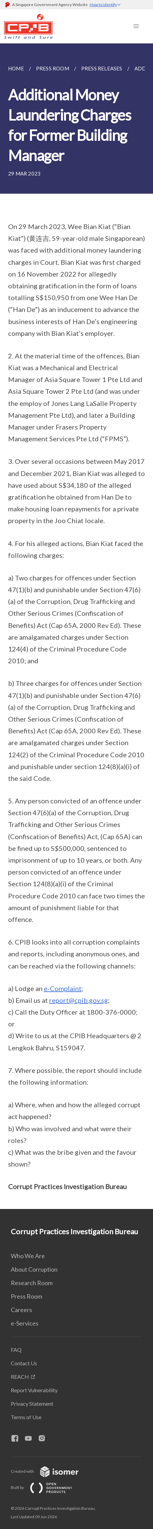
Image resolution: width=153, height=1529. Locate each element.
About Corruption (34, 1269)
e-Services (24, 1323)
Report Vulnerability (34, 1390)
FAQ (16, 1349)
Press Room (26, 1296)
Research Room (32, 1282)
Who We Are (28, 1256)
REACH (20, 1376)
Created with (50, 1471)
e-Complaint (63, 988)
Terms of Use (26, 1417)
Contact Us (24, 1363)
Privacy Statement (32, 1403)
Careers (21, 1309)
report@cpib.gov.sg (78, 1000)
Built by (47, 1487)
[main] (76, 626)
